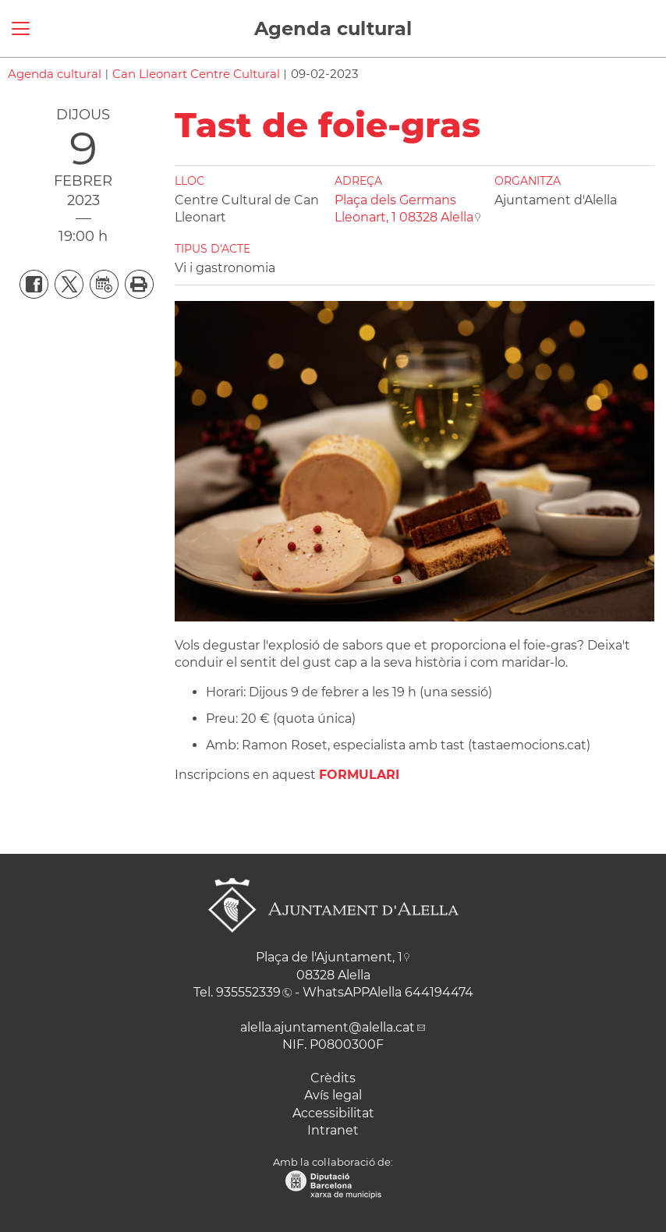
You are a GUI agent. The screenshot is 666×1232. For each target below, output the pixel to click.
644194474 (439, 992)
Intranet (333, 1130)
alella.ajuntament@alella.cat (327, 1027)
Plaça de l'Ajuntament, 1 (329, 957)
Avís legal (333, 1095)
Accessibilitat (333, 1113)
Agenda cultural (333, 28)
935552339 (248, 992)
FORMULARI (359, 774)
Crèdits (333, 1078)
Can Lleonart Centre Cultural (196, 73)
